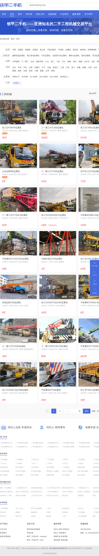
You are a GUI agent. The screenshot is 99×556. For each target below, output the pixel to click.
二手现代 (80, 463)
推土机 (42, 50)
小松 (58, 61)
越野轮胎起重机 (18, 56)
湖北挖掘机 (50, 467)
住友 (32, 61)
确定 (86, 411)
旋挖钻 (75, 50)
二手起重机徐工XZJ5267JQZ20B (42, 447)
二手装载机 (19, 459)
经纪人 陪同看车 (60, 533)
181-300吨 (43, 77)
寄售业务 (30, 533)
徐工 (52, 61)
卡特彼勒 (15, 61)
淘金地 (33, 516)
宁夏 (36, 71)
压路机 (35, 50)
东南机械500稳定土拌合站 (40, 488)
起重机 (68, 50)
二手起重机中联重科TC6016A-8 (26, 443)
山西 (30, 67)
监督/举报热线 (5, 536)
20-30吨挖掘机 (36, 471)
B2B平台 (18, 516)
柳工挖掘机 (19, 475)
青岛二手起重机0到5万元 (8, 488)
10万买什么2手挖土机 (53, 495)
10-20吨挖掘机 (20, 471)
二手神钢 (18, 463)
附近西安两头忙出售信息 (70, 488)
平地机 (61, 50)
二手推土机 (35, 459)
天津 (19, 67)
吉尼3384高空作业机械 (39, 492)
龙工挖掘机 (35, 475)
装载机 (28, 50)
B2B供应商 (65, 508)
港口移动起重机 (33, 56)
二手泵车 (65, 459)
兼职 (94, 516)
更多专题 (65, 495)
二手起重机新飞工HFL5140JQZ (26, 447)
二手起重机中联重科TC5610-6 (72, 447)
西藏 (14, 71)
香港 (53, 71)
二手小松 (3, 463)
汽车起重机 (45, 56)
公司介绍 (3, 529)
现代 (75, 61)
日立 (63, 61)
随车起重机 (85, 56)
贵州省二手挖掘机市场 (85, 492)
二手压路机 (50, 459)
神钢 (69, 61)
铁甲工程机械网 (36, 508)
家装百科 (3, 516)
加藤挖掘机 (50, 475)
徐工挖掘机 (66, 475)
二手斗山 (65, 463)
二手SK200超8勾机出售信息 (56, 492)
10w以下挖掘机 (67, 471)
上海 (62, 67)
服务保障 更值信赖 (61, 540)
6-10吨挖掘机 (4, 471)
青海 (30, 71)
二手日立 (49, 463)
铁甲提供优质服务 (33, 529)
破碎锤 (83, 50)
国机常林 (39, 61)
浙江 (73, 67)
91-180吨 (33, 77)
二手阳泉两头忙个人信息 (23, 488)
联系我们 (3, 533)
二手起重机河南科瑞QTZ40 (86, 447)
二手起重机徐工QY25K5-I (9, 443)
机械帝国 (34, 512)
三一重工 (25, 61)
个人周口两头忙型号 (53, 488)
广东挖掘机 (66, 467)
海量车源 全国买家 (61, 536)
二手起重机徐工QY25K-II (8, 447)
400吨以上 (64, 77)
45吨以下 (16, 77)
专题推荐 (80, 495)
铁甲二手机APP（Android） (37, 536)
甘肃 (25, 71)
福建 (84, 67)
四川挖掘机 (19, 467)
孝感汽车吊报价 (20, 495)
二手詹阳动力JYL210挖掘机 (87, 488)
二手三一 (34, 463)
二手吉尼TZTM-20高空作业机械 (42, 495)
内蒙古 (37, 67)
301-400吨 (54, 77)
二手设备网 (4, 508)
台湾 (47, 71)
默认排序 (92, 93)
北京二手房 (19, 508)
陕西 (19, 71)
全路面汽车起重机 (59, 56)
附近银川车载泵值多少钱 (8, 492)
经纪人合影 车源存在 (61, 529)
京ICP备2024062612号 (58, 548)
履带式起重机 (74, 56)
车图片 (48, 512)
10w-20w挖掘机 (82, 471)
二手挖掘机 (4, 459)
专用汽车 (3, 512)
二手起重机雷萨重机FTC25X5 (87, 443)
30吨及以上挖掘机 (52, 471)
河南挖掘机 (4, 467)
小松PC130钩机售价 (69, 492)
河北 (25, 67)
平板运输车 (51, 50)
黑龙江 (55, 67)
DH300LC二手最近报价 (8, 495)
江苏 (67, 67)
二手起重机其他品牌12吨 (39, 443)
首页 (12, 39)
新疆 (42, 71)
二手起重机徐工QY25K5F (55, 443)
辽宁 (43, 67)
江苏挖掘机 (35, 467)
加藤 (80, 61)
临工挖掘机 (4, 475)
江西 (90, 67)
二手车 (48, 508)
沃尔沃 (86, 61)
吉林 (49, 67)
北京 (14, 67)
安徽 (78, 67)
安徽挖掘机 (81, 467)
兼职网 (48, 516)
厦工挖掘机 (81, 475)
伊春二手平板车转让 (22, 492)
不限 (14, 50)
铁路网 (17, 512)
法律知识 (65, 512)
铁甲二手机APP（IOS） (36, 540)
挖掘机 (20, 50)
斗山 (47, 61)
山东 (95, 67)
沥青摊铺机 (92, 50)
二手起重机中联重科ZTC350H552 (73, 443)
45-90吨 (25, 77)
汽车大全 (80, 508)
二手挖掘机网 (82, 516)
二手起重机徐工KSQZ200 (55, 447)
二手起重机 (81, 459)
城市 (94, 495)
